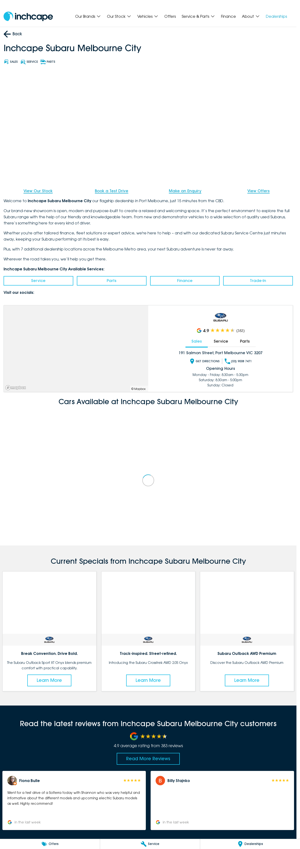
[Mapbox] (16, 387)
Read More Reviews (148, 758)
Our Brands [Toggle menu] (88, 16)
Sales (196, 341)
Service (38, 280)
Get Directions (204, 361)
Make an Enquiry (185, 190)
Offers (170, 16)
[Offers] (50, 844)
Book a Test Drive (111, 190)
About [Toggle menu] (251, 16)
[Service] (150, 844)
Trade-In (258, 280)
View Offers (258, 190)
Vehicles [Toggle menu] (147, 16)
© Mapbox (138, 388)
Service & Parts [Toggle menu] (198, 16)
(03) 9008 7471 (238, 361)
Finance (228, 16)
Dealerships (276, 16)
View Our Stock (38, 190)
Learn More (49, 680)
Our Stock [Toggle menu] (119, 16)
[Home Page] (28, 16)
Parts (111, 280)
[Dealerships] (250, 844)
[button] (74, 800)
